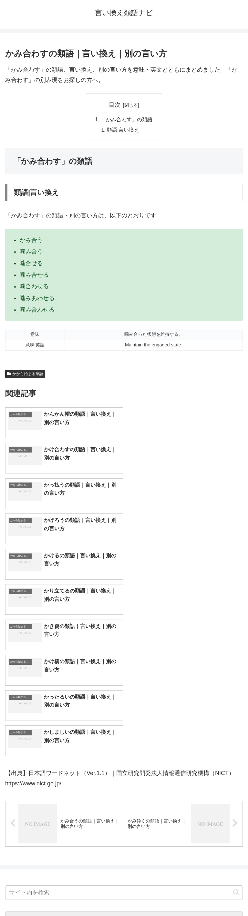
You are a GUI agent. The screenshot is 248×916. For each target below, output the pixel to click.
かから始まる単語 (25, 374)
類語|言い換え (123, 130)
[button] (236, 716)
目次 (114, 105)
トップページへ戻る (63, 895)
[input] (124, 716)
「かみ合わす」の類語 (126, 119)
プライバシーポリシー (184, 895)
